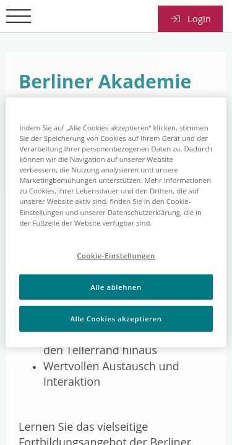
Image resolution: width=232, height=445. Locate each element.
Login (190, 18)
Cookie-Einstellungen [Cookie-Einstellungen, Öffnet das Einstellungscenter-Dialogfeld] (116, 255)
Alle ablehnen (115, 286)
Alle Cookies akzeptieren (116, 318)
